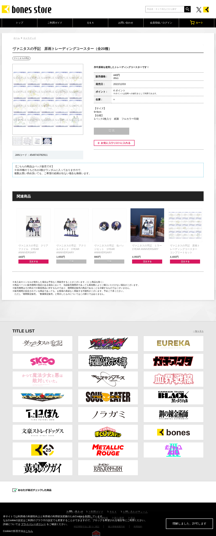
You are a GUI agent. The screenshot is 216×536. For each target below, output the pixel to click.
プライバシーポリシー (33, 524)
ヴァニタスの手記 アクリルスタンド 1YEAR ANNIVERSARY (71, 249)
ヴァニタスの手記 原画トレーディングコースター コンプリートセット (185, 249)
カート (196, 22)
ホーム (16, 38)
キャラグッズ (29, 38)
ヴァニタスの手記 (21, 58)
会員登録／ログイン (161, 22)
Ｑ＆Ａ (90, 22)
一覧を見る (198, 331)
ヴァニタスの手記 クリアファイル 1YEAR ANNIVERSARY (33, 249)
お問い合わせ (125, 22)
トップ (19, 22)
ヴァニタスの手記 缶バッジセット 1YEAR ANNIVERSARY (109, 249)
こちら (29, 531)
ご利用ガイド (54, 22)
